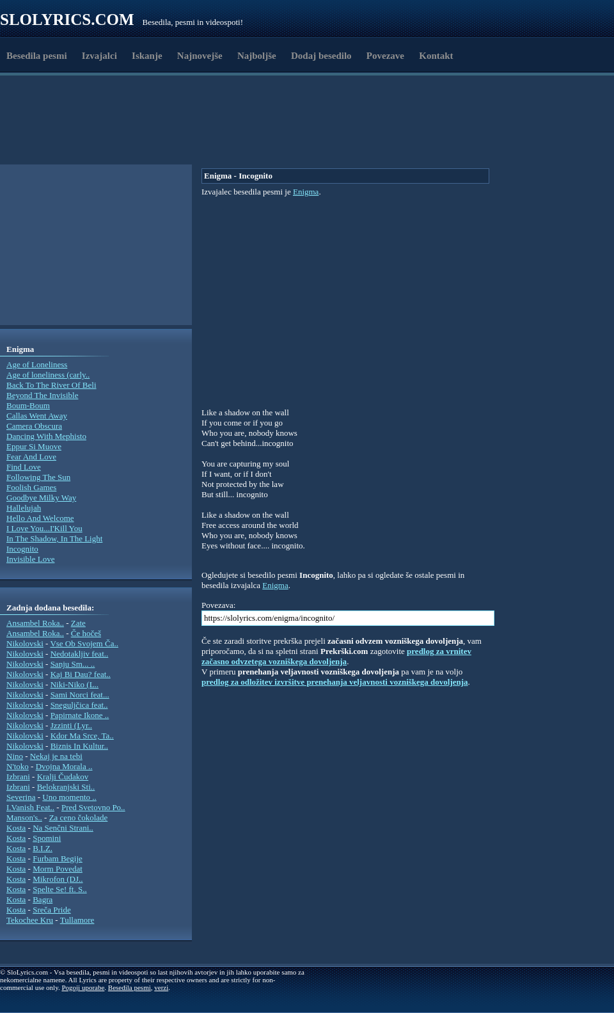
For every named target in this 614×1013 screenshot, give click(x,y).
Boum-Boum (28, 405)
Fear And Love (31, 456)
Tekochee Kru (29, 920)
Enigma (306, 191)
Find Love (23, 467)
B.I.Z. (42, 848)
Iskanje (147, 56)
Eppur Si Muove (33, 446)
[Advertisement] (258, 133)
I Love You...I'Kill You (44, 528)
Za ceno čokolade (78, 817)
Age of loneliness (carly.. (48, 374)
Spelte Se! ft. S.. (60, 889)
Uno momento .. (69, 797)
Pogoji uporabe (82, 987)
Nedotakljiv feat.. (80, 653)
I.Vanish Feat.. (30, 807)
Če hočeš (86, 633)
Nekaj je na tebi (56, 756)
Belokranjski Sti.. (66, 787)
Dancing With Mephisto (46, 436)
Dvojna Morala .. (64, 766)
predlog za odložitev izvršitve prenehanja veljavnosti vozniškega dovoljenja (334, 682)
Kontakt (436, 56)
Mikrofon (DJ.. (58, 879)
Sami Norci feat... (80, 694)
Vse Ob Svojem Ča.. (84, 643)
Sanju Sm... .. (73, 664)
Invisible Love (30, 559)
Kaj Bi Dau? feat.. (81, 674)
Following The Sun (38, 477)
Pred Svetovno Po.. (93, 807)
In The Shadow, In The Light (54, 538)
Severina (20, 797)
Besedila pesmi (36, 56)
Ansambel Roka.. (35, 623)
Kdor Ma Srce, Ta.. (82, 735)
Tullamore (77, 920)
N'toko (17, 766)
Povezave (385, 56)
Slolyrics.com (67, 19)
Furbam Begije (58, 858)
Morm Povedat (58, 868)
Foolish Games (31, 487)
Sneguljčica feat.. (79, 705)
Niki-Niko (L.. (74, 684)
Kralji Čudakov (63, 776)
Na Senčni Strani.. (63, 828)
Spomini (47, 838)
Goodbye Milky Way (41, 497)
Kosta (16, 828)
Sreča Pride (52, 909)
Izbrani (18, 776)
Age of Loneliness (36, 364)
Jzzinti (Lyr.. (71, 725)
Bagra (42, 899)
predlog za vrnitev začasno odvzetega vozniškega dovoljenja (336, 656)
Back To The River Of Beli (51, 385)
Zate (78, 623)
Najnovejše (200, 56)
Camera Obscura (34, 426)
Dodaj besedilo (321, 56)
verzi (161, 987)
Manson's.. (24, 817)
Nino (14, 756)
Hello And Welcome (40, 518)
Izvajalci (99, 56)
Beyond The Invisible (42, 395)
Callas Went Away (36, 415)
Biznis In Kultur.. (79, 746)
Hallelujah (23, 508)
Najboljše (256, 56)
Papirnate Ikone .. (80, 715)
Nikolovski (24, 643)
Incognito (22, 549)
